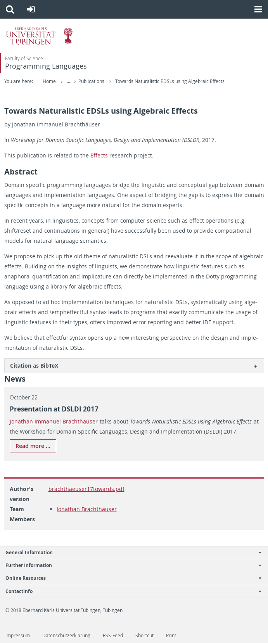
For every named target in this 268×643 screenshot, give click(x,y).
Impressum (17, 635)
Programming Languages (46, 66)
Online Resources (129, 578)
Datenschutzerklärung (66, 635)
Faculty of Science (24, 58)
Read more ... (33, 445)
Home (49, 81)
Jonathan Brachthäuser (87, 509)
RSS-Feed (113, 635)
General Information (129, 552)
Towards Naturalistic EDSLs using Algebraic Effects (170, 81)
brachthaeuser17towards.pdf (86, 489)
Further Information (129, 565)
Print (171, 635)
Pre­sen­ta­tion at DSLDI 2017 (54, 408)
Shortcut (144, 635)
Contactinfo (129, 591)
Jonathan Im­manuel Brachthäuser (54, 421)
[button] (10, 9)
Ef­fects (99, 155)
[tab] (134, 365)
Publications (91, 81)
